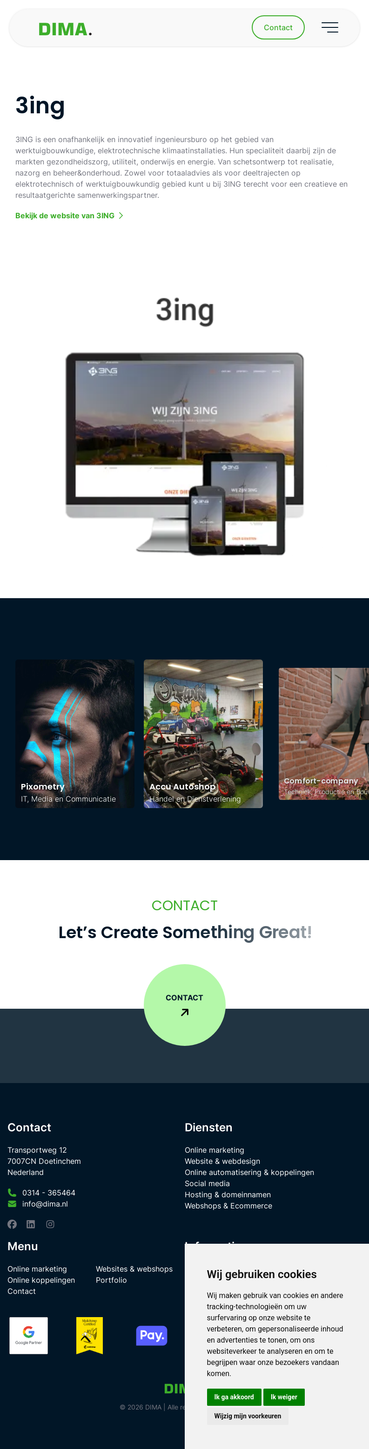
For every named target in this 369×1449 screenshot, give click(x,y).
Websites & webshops (134, 1268)
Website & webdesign (222, 1161)
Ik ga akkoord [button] (234, 1397)
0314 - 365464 (48, 1192)
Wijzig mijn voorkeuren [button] (248, 1416)
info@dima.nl (45, 1203)
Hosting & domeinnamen (228, 1194)
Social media (207, 1183)
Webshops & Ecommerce (228, 1205)
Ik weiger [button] (284, 1397)
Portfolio (111, 1280)
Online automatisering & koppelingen (249, 1172)
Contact (21, 1291)
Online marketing (214, 1150)
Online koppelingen (41, 1280)
